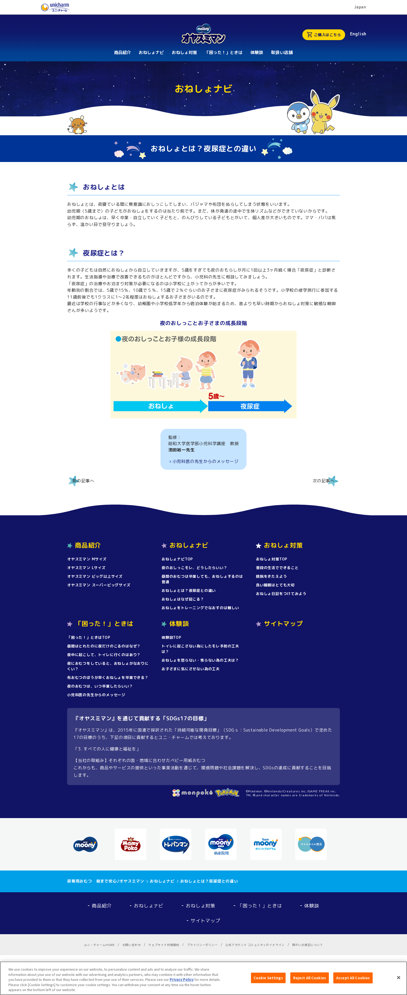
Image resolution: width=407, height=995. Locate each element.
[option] (91, 844)
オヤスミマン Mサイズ (87, 558)
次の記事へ (324, 481)
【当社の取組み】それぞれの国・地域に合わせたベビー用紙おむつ (139, 760)
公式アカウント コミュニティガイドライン (255, 945)
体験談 (311, 905)
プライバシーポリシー (202, 945)
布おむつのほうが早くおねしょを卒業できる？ (108, 677)
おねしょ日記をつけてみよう (281, 593)
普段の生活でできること (277, 567)
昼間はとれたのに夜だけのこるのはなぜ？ (104, 645)
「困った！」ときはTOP (88, 637)
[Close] (398, 980)
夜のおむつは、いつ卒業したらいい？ (100, 686)
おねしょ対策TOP (271, 558)
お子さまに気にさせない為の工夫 (191, 668)
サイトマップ (283, 623)
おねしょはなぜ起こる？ (183, 599)
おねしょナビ (148, 905)
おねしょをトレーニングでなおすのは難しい (200, 607)
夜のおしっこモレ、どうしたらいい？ (195, 567)
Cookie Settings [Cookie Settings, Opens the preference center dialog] (268, 980)
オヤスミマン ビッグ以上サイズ (95, 576)
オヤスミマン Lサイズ (86, 567)
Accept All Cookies (353, 980)
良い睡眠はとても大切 (275, 584)
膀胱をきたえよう (271, 576)
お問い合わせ (131, 945)
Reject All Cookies (309, 980)
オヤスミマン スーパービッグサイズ (99, 584)
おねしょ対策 (200, 905)
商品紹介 (101, 905)
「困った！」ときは (260, 905)
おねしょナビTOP (177, 558)
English (358, 34)
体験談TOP (171, 637)
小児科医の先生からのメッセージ (206, 461)
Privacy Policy (182, 982)
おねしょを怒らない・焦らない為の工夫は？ (200, 660)
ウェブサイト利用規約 (163, 945)
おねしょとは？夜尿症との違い (189, 590)
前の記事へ (83, 481)
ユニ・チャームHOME (99, 945)
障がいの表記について (307, 945)
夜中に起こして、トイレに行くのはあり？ (104, 654)
